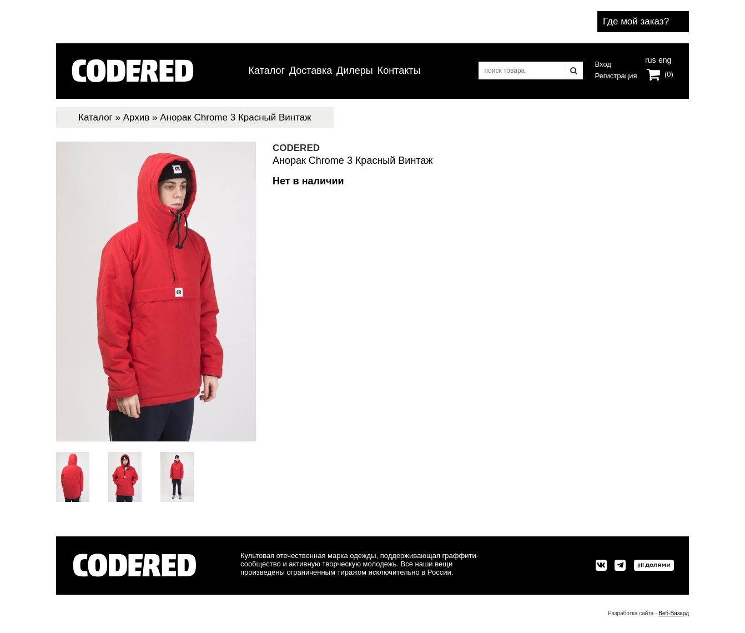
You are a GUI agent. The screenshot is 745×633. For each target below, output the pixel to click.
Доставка (310, 70)
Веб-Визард (673, 613)
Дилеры (354, 70)
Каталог (267, 70)
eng (664, 59)
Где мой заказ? (636, 21)
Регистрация (616, 76)
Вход (603, 64)
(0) (669, 74)
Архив (136, 117)
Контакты (399, 70)
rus (650, 59)
